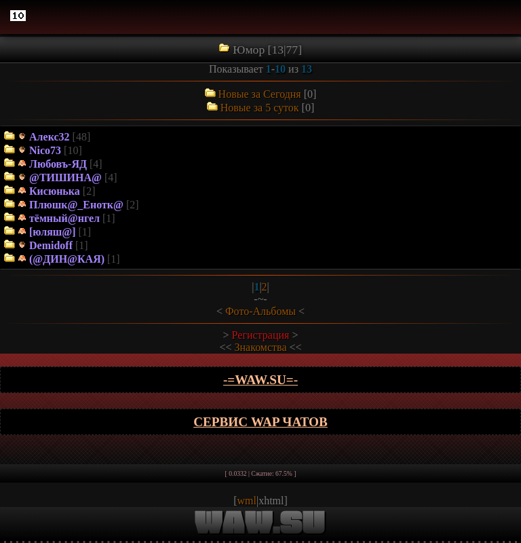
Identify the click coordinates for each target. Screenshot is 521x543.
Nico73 (45, 150)
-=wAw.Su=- (260, 380)
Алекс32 (49, 137)
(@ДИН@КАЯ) (66, 259)
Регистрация (261, 335)
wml (246, 500)
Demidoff (51, 245)
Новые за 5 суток (259, 107)
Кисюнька (54, 191)
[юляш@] (52, 232)
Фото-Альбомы (260, 311)
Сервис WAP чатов (260, 422)
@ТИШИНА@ (65, 177)
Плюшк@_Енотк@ (76, 204)
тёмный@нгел (64, 218)
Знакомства (261, 347)
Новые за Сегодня (259, 94)
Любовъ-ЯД (58, 164)
